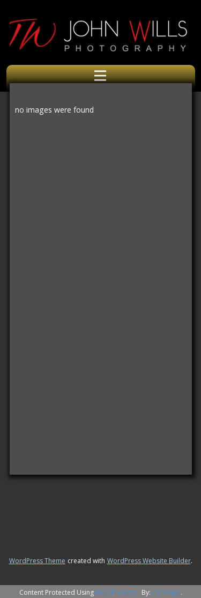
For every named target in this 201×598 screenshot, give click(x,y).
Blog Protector (117, 592)
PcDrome (166, 592)
